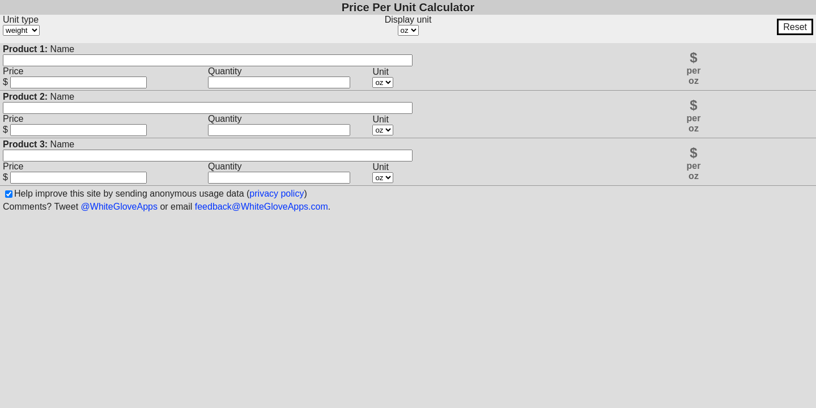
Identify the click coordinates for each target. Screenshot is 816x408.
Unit (380, 71)
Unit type (21, 19)
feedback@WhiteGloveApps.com (261, 206)
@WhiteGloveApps (119, 206)
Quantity (225, 71)
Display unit (408, 19)
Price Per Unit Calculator (408, 7)
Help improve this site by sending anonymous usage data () (160, 193)
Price (13, 71)
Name (38, 49)
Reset (795, 27)
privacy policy (276, 193)
